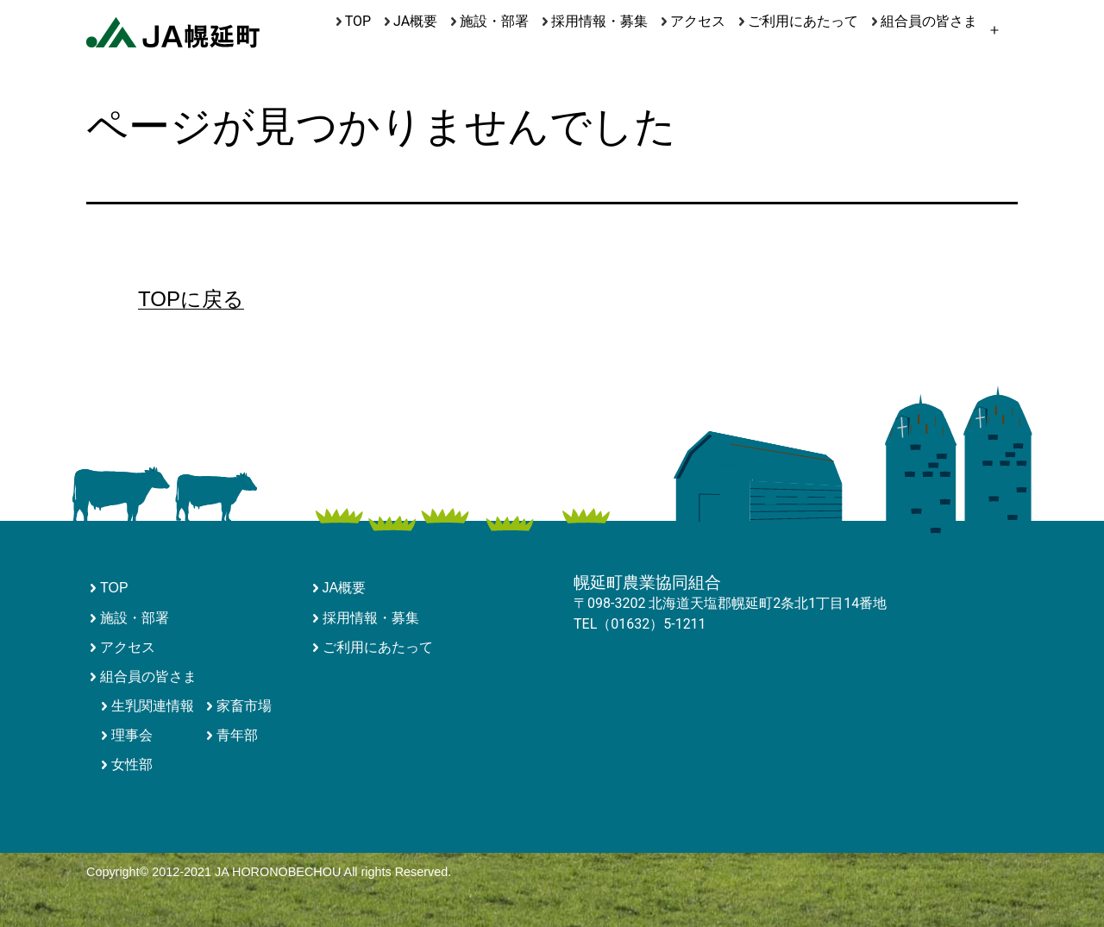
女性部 (132, 764)
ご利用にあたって (803, 21)
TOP (358, 21)
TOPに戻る (191, 298)
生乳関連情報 (152, 705)
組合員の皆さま (929, 21)
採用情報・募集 (599, 21)
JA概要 (415, 21)
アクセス (697, 21)
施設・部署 (494, 21)
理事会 (132, 735)
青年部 (237, 735)
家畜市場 (244, 705)
